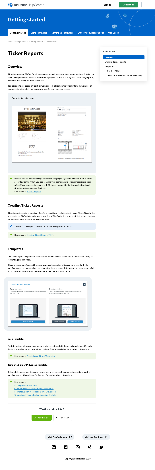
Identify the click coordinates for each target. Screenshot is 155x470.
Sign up (107, 4)
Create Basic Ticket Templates (41, 356)
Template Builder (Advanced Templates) (124, 75)
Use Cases (113, 32)
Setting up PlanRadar (62, 32)
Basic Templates (114, 71)
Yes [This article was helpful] (42, 418)
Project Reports (34, 191)
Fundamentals (51, 41)
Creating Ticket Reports (115, 62)
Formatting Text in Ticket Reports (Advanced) (35, 391)
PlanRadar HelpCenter (17, 41)
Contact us (128, 4)
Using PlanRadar (39, 32)
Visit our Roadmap (94, 437)
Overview (109, 57)
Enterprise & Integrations (91, 32)
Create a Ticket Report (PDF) (40, 235)
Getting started (18, 32)
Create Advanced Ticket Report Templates (33, 388)
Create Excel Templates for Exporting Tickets (35, 395)
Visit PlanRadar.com (57, 437)
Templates (109, 66)
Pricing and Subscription (25, 385)
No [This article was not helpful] (62, 418)
